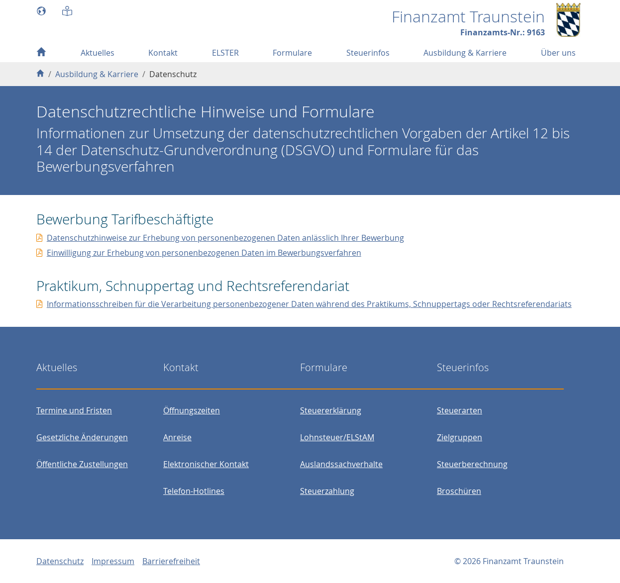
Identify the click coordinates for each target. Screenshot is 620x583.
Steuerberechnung (472, 464)
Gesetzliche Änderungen (82, 437)
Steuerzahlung (327, 491)
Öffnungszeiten (191, 410)
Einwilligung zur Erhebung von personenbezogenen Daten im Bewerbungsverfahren (204, 252)
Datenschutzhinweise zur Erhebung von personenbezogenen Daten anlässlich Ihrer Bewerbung (225, 237)
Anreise (177, 437)
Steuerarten (459, 410)
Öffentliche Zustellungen (82, 464)
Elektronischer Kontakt (206, 464)
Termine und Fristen (74, 410)
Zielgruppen (459, 437)
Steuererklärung (330, 410)
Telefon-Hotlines (193, 491)
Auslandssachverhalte (341, 464)
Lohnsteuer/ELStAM (337, 437)
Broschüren (459, 491)
